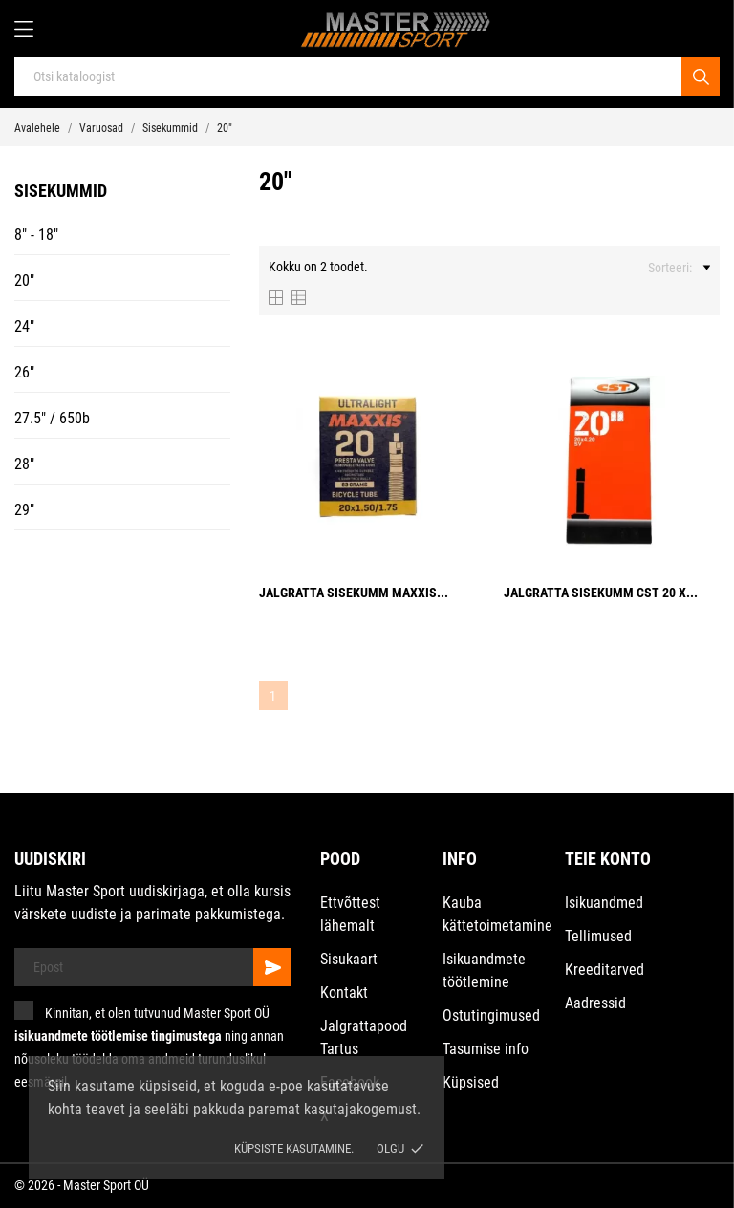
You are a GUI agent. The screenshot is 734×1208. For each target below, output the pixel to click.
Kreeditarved (604, 969)
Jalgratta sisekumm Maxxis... (353, 592)
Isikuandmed (604, 903)
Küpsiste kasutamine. (294, 1148)
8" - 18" (36, 235)
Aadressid (595, 1003)
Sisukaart (349, 959)
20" (24, 280)
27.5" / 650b (52, 418)
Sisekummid (60, 191)
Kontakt (344, 992)
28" (24, 464)
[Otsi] (700, 76)
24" (24, 326)
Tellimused (598, 936)
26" (24, 372)
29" (24, 510)
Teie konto (608, 859)
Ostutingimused (491, 1015)
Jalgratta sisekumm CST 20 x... (601, 592)
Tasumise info (486, 1049)
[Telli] (272, 967)
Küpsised (471, 1082)
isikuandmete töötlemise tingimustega (118, 1036)
